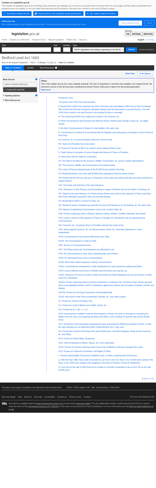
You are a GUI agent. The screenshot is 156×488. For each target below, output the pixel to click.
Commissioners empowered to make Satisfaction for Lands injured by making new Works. (103, 266)
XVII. (60, 185)
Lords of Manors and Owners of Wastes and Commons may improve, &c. (96, 271)
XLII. (60, 309)
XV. (59, 174)
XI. (59, 157)
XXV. (60, 225)
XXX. (60, 249)
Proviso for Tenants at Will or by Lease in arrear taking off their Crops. (91, 148)
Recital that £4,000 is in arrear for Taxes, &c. (81, 201)
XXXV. (61, 271)
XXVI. (60, 229)
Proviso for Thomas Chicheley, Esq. (77, 301)
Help (20, 397)
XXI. (60, 205)
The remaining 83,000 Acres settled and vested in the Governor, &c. (90, 117)
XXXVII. (61, 282)
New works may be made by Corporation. (79, 157)
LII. (59, 367)
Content (30, 68)
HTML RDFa (115, 387)
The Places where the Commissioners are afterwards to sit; (88, 249)
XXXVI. (61, 275)
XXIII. (60, 214)
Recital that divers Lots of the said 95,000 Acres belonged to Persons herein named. (98, 174)
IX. (59, 148)
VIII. (60, 144)
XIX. (60, 194)
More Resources (47, 68)
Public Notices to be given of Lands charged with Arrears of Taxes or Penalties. (95, 152)
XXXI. (60, 254)
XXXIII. (61, 262)
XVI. (60, 178)
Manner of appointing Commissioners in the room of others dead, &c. (93, 209)
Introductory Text (65, 98)
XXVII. (61, 237)
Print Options (145, 73)
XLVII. (60, 343)
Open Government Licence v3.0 (49, 403)
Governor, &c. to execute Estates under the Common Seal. (87, 140)
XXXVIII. (62, 292)
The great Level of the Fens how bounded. (77, 102)
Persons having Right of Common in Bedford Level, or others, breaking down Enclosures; (98, 355)
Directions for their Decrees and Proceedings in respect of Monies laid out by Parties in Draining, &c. (107, 189)
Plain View (130, 73)
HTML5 (70, 387)
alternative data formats (46, 387)
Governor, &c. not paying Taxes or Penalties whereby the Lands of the (93, 225)
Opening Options (11, 95)
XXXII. (61, 258)
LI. (59, 360)
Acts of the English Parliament (15, 62)
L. (59, 355)
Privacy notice (75, 397)
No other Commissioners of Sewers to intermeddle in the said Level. (90, 128)
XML (93, 387)
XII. (59, 161)
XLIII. (60, 314)
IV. (59, 121)
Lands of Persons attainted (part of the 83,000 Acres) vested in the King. (93, 169)
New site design (8, 397)
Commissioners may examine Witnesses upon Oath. (87, 237)
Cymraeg (150, 40)
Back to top (149, 378)
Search (131, 49)
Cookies (87, 397)
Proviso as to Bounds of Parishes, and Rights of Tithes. (87, 351)
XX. (60, 201)
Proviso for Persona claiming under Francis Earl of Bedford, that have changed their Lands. (104, 347)
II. (59, 106)
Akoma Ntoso (102, 387)
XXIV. (60, 218)
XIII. (60, 165)
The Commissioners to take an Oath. (81, 241)
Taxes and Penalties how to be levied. (78, 144)
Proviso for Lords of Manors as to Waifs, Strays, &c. (84, 305)
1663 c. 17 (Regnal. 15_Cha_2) (43, 62)
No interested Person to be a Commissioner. (83, 258)
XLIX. (60, 351)
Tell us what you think (130, 23)
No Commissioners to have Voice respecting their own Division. (91, 254)
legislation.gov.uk (20, 33)
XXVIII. (61, 241)
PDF (88, 387)
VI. (59, 132)
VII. (59, 140)
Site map (38, 397)
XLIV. (60, 324)
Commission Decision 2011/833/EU (43, 406)
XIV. (60, 169)
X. (59, 152)
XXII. (60, 209)
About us (28, 397)
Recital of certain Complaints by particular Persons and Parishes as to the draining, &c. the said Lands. (107, 205)
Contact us (62, 397)
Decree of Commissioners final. (77, 245)
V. (59, 128)
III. (59, 117)
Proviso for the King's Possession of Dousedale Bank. (89, 292)
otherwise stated (83, 403)
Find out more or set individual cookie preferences (59, 13)
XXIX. (60, 245)
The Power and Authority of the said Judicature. (83, 185)
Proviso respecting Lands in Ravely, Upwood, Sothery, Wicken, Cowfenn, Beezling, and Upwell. (105, 214)
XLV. (60, 331)
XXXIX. (61, 297)
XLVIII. (61, 347)
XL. (59, 301)
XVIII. (60, 189)
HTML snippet (79, 387)
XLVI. (60, 339)
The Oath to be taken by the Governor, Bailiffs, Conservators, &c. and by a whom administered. (103, 161)
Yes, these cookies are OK (18, 13)
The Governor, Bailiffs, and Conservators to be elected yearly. (88, 165)
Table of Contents (13, 68)
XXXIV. (61, 266)
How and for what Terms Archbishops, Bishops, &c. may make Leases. (95, 297)
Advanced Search (146, 49)
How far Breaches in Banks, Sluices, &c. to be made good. (89, 343)
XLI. (60, 305)
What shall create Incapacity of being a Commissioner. (88, 262)
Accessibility (49, 397)
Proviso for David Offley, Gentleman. (79, 339)
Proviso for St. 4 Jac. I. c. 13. (75, 309)
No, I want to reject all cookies (103, 13)
